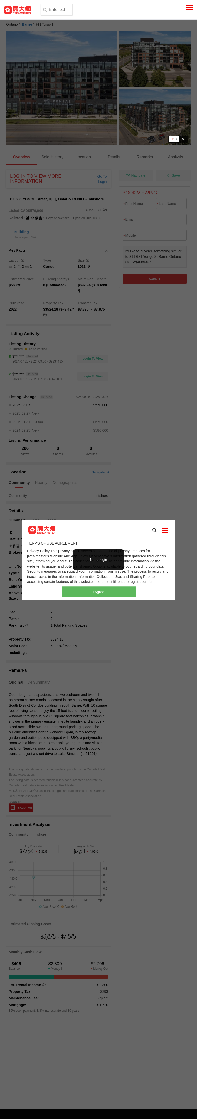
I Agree (98, 592)
